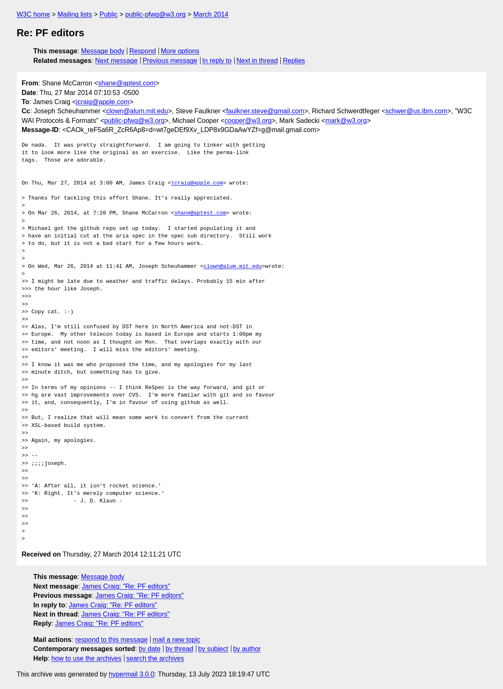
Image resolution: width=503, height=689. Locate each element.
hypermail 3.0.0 (131, 674)
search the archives (155, 658)
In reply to (216, 60)
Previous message (170, 60)
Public (108, 14)
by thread (179, 648)
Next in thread (257, 60)
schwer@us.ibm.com (416, 111)
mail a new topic (177, 639)
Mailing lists (74, 14)
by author (247, 648)
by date (149, 648)
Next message (116, 60)
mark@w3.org (346, 120)
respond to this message (111, 639)
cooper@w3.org (248, 120)
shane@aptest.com (127, 83)
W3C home (33, 14)
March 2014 (211, 14)
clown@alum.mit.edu (137, 111)
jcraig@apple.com (102, 101)
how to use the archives (86, 658)
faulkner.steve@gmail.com (265, 111)
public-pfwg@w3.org (155, 14)
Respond (142, 51)
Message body (102, 51)
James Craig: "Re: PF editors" (126, 586)
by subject (213, 648)
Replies (294, 60)
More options (180, 51)
